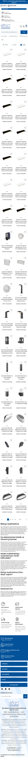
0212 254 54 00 (12, 747)
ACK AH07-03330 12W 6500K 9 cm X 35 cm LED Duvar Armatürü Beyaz (21, 117)
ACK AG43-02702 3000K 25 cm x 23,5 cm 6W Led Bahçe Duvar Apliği (21, 325)
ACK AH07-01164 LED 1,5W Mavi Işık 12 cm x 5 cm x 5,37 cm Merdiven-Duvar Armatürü (21, 273)
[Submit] (25, 696)
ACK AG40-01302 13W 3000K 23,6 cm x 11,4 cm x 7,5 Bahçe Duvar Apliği (7, 429)
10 (19, 519)
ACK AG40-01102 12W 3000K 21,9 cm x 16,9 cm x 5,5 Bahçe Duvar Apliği (21, 429)
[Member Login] (24, 26)
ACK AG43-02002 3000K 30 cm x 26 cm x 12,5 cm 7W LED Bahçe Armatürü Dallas (7, 351)
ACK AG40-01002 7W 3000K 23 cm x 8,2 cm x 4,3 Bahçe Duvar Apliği (6, 455)
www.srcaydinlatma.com (14, 750)
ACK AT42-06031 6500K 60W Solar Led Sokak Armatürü (7, 247)
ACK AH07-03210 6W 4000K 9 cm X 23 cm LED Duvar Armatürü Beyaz (7, 65)
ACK (7, 61)
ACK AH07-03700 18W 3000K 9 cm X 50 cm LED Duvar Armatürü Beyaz (21, 169)
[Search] (14, 32)
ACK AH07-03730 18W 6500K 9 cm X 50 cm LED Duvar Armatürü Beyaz (21, 195)
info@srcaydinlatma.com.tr (13, 749)
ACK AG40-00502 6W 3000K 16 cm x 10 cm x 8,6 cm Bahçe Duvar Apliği (21, 507)
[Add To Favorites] (11, 49)
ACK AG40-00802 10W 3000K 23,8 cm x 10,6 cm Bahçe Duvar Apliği (7, 481)
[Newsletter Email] (14, 696)
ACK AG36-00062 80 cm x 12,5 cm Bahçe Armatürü (7, 377)
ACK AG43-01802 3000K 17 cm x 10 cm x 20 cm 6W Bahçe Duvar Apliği (21, 351)
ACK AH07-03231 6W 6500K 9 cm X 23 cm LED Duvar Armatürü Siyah (7, 117)
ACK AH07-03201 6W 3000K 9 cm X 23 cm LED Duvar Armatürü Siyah (7, 91)
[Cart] (26, 26)
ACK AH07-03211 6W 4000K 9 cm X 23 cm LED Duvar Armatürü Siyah (21, 91)
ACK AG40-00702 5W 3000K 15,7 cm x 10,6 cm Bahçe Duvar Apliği (21, 481)
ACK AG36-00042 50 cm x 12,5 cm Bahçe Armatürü (21, 377)
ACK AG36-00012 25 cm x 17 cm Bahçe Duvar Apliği (21, 402)
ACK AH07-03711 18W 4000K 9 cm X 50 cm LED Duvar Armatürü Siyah (7, 221)
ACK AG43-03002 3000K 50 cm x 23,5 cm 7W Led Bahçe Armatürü (21, 299)
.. (17, 519)
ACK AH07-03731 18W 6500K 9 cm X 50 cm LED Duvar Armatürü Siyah (21, 221)
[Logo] (6, 27)
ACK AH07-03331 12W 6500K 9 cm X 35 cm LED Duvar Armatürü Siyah (7, 169)
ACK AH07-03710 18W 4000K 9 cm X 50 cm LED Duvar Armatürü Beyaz (7, 195)
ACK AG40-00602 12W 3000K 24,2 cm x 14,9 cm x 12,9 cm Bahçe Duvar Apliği (7, 507)
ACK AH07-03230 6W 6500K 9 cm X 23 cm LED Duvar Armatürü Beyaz (21, 65)
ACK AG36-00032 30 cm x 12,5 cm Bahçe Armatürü (7, 403)
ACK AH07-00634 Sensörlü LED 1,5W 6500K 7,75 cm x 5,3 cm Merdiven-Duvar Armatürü (7, 299)
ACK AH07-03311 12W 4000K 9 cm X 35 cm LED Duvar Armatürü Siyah (21, 143)
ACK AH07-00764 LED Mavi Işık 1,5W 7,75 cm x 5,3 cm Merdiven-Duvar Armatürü (21, 247)
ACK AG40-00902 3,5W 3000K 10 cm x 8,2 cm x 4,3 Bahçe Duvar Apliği (21, 455)
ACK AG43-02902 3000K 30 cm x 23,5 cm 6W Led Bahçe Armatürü (7, 325)
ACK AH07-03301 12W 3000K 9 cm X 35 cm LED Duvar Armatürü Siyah (7, 143)
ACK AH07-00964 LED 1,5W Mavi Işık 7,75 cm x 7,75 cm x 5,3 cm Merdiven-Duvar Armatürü (6, 273)
